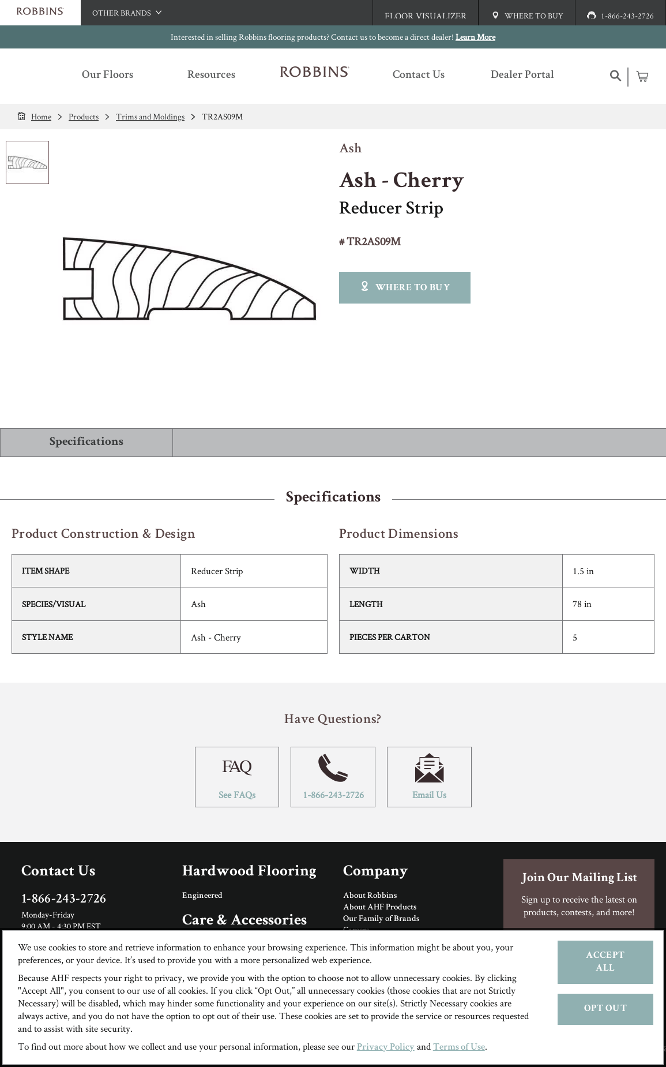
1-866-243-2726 (333, 777)
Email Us (429, 777)
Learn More (475, 36)
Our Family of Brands (381, 919)
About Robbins (370, 896)
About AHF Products (379, 907)
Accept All (605, 962)
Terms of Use (459, 1048)
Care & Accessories (244, 921)
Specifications (86, 442)
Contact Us (58, 872)
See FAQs (237, 777)
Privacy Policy (386, 1048)
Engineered (202, 896)
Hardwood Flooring (249, 872)
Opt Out (605, 1009)
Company (375, 872)
